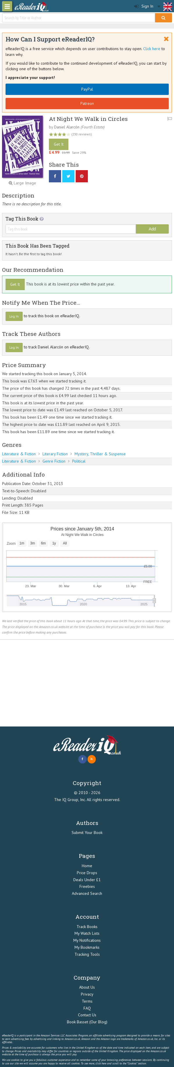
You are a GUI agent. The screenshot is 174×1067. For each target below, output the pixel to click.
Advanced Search (87, 893)
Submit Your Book (87, 832)
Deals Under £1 (87, 879)
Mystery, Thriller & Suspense (100, 453)
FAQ (87, 1008)
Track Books (87, 926)
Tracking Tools (87, 954)
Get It (58, 144)
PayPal (87, 89)
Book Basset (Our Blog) (87, 1021)
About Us (87, 987)
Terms (87, 1001)
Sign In (143, 6)
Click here (151, 48)
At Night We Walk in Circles (88, 118)
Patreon (87, 103)
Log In (14, 316)
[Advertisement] (87, 683)
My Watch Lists (87, 933)
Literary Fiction (55, 453)
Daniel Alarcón (66, 127)
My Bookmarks (87, 947)
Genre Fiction (53, 461)
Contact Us (87, 1014)
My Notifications (87, 940)
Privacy (87, 994)
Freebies (87, 886)
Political (79, 461)
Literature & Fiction (19, 453)
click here (100, 1063)
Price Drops (87, 872)
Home (87, 865)
